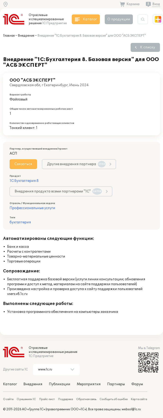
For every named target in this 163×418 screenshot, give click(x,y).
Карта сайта (139, 399)
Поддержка (65, 399)
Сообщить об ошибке (114, 399)
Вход (156, 4)
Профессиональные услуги (32, 208)
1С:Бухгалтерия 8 (24, 181)
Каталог (10, 384)
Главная (9, 35)
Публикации (59, 384)
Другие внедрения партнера (76, 164)
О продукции (118, 19)
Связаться (23, 164)
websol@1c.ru (131, 409)
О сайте (8, 399)
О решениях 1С (26, 399)
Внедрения (26, 35)
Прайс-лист (47, 399)
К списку (147, 47)
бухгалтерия (20, 222)
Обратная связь (86, 399)
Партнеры (116, 384)
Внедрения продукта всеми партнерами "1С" (58, 191)
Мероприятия (89, 384)
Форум (137, 384)
